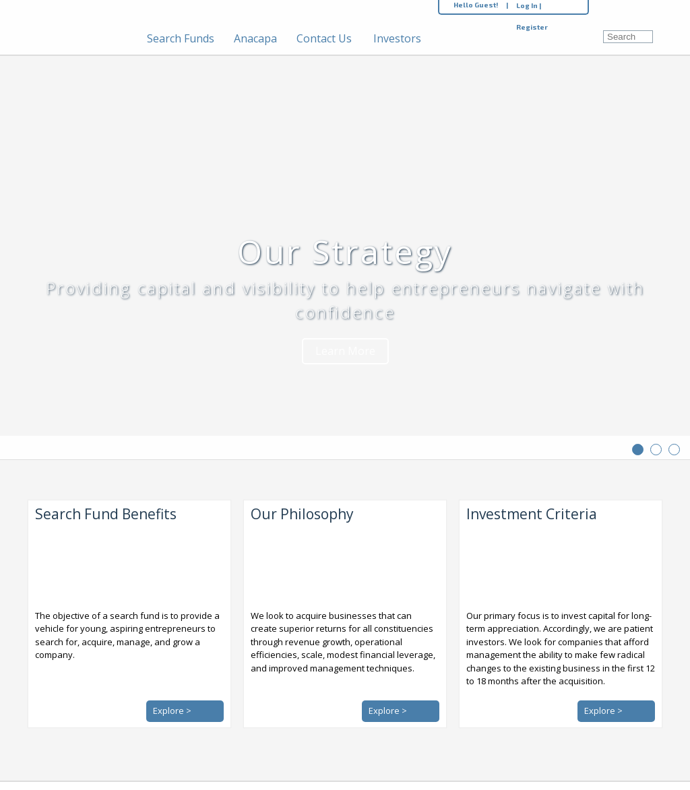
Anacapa (255, 38)
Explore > (172, 710)
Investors (397, 38)
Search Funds (180, 38)
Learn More (345, 350)
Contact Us (324, 38)
